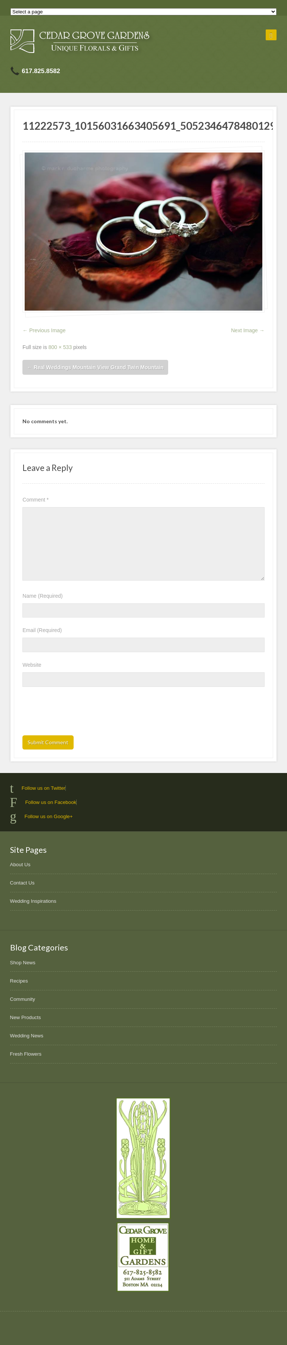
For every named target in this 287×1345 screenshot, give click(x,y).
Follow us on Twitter (43, 788)
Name (42, 596)
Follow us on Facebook (50, 802)
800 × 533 (60, 347)
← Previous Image (43, 330)
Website (31, 665)
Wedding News (26, 1035)
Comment (35, 500)
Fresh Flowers (25, 1054)
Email (42, 630)
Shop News (23, 962)
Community (22, 999)
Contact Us (22, 883)
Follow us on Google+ (49, 816)
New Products (25, 1017)
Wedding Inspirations (33, 901)
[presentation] (79, 713)
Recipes (19, 981)
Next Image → (247, 330)
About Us (20, 864)
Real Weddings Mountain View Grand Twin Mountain (95, 367)
